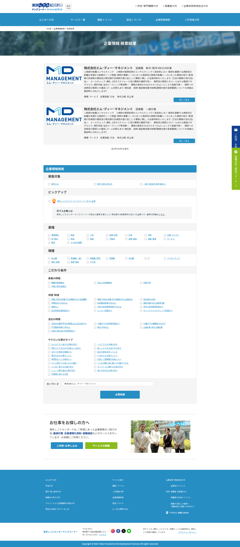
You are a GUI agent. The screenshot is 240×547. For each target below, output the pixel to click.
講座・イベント (118, 485)
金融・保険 (113, 235)
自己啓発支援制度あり (60, 310)
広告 (130, 235)
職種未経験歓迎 (57, 282)
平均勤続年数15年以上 (60, 327)
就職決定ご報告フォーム (236, 168)
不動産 (112, 238)
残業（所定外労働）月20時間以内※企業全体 (115, 299)
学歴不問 (147, 282)
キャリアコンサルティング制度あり (157, 310)
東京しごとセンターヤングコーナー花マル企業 (76, 201)
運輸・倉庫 (152, 238)
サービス (170, 238)
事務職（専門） (95, 258)
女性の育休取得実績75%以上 (109, 306)
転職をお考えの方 (52, 497)
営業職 (112, 258)
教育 (53, 242)
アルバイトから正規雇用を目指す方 (60, 503)
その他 (93, 262)
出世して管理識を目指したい (109, 359)
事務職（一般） (76, 258)
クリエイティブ (173, 258)
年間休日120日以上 (59, 303)
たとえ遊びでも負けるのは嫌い (64, 363)
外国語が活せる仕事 (59, 374)
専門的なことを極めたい (61, 359)
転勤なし (55, 306)
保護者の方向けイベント (181, 497)
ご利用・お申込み (236, 143)
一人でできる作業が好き (107, 344)
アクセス (102, 534)
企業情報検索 (163, 19)
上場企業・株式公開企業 (153, 327)
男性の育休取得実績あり (153, 306)
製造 (72, 235)
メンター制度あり (104, 310)
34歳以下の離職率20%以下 (154, 323)
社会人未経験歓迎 (104, 282)
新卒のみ (55, 184)
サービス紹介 (118, 480)
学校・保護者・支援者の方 (176, 491)
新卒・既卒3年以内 (104, 184)
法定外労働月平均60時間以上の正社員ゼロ (69, 323)
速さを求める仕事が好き (107, 370)
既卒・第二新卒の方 (53, 491)
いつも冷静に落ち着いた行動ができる (113, 363)
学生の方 (49, 485)
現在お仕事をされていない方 (57, 509)
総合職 (54, 258)
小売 (92, 235)
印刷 (150, 235)
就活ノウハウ (133, 19)
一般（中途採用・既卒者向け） (154, 184)
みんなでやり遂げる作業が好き (64, 344)
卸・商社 (54, 238)
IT (148, 258)
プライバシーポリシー (187, 532)
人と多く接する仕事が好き (62, 366)
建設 (92, 238)
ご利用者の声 (192, 19)
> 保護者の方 (170, 6)
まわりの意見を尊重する (61, 351)
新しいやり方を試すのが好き (109, 348)
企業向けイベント (178, 485)
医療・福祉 (133, 238)
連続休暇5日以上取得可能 (154, 303)
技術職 (131, 258)
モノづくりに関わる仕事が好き (110, 366)
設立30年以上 (103, 327)
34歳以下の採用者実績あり (108, 323)
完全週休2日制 (149, 299)
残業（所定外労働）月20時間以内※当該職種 (69, 299)
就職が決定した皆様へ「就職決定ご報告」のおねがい (183, 505)
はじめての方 (46, 19)
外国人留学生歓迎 (58, 286)
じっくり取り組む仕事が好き (63, 370)
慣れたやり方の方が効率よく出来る (66, 348)
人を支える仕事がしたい (107, 355)
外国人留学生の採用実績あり (63, 330)
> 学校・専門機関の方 (146, 6)
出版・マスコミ (173, 235)
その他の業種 (76, 242)
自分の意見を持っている (107, 351)
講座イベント (104, 19)
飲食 (72, 238)
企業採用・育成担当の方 (175, 480)
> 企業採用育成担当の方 (195, 6)
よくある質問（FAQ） (120, 509)
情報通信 (55, 235)
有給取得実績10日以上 (106, 303)
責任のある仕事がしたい (61, 355)
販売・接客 (55, 262)
